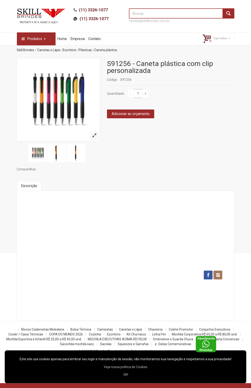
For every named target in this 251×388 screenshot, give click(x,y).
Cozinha (95, 334)
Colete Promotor (181, 329)
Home (62, 39)
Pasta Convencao (226, 339)
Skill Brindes (25, 50)
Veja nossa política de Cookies (125, 367)
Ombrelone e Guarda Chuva (173, 339)
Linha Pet (159, 334)
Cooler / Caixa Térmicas (25, 334)
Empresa (77, 39)
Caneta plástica (105, 50)
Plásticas (85, 50)
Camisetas (105, 329)
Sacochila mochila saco (77, 344)
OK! (125, 374)
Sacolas (106, 344)
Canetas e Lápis (48, 50)
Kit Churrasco (136, 334)
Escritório (69, 50)
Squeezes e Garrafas (133, 344)
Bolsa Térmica (80, 329)
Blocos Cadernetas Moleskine (42, 329)
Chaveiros (155, 329)
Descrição (29, 186)
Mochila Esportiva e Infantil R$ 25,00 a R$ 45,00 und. (44, 339)
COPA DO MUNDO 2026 (66, 334)
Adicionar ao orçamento (131, 114)
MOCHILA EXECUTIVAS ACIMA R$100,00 (117, 339)
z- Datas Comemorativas (173, 344)
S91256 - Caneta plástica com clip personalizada (160, 67)
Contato (94, 39)
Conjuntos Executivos (214, 329)
